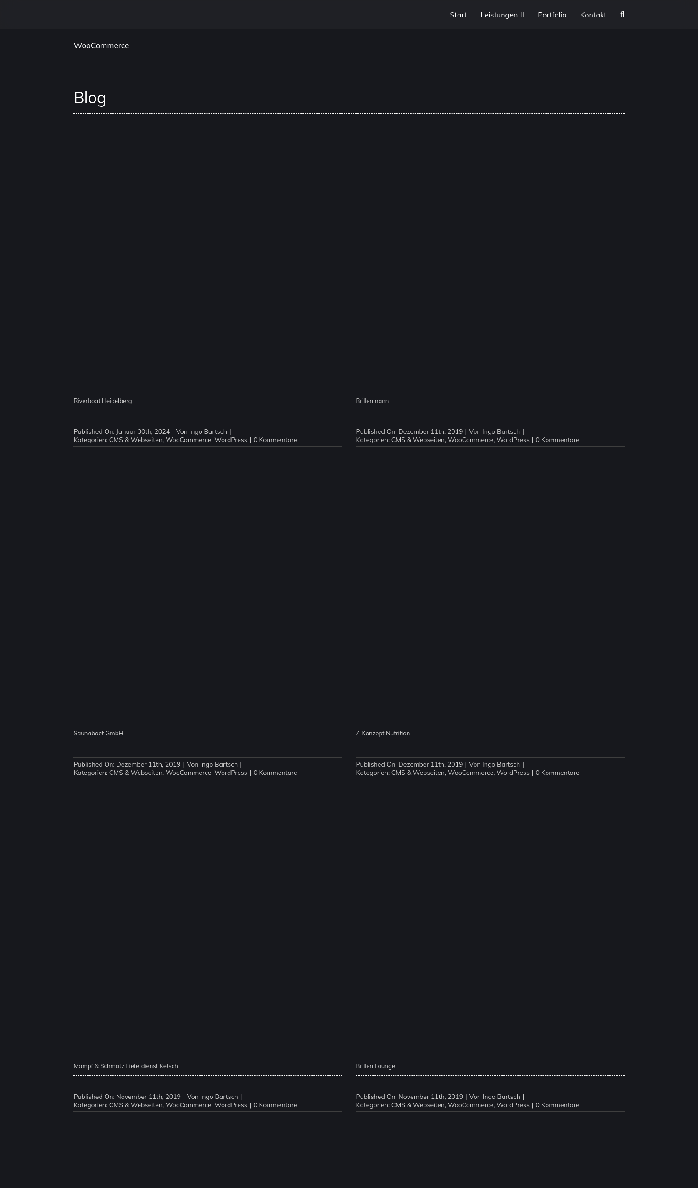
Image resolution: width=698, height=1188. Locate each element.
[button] (622, 14)
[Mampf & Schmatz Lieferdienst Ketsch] (207, 799)
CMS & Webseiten (135, 440)
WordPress (230, 440)
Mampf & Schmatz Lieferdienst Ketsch (125, 1066)
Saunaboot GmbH (98, 733)
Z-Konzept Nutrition (383, 733)
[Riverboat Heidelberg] (207, 134)
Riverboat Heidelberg (102, 400)
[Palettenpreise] (490, 1131)
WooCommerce (188, 440)
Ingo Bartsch (208, 431)
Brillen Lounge (375, 1066)
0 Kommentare (275, 440)
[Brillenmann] (490, 134)
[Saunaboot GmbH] (207, 466)
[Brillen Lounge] (490, 799)
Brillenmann (372, 400)
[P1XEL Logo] (87, 15)
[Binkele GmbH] (207, 1131)
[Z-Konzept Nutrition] (490, 466)
